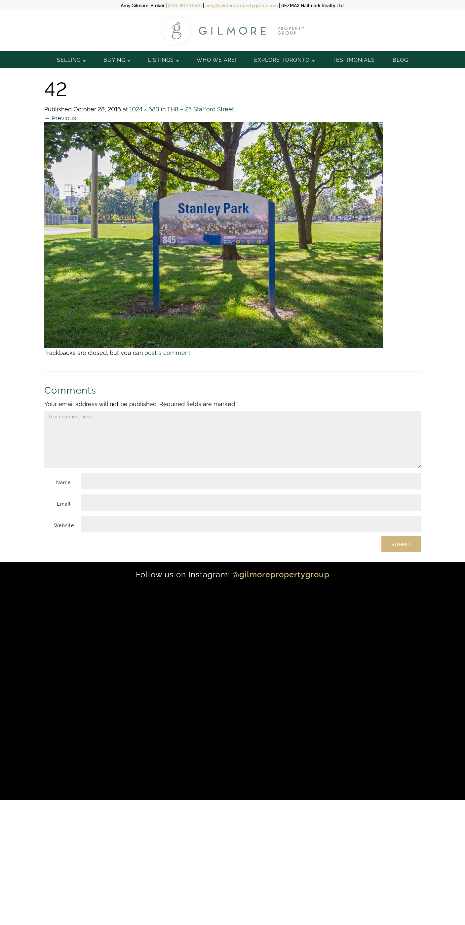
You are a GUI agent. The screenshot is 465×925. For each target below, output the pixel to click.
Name (65, 482)
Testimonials (353, 59)
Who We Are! (217, 59)
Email (65, 503)
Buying (116, 59)
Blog (400, 59)
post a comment (167, 352)
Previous (60, 117)
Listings (163, 59)
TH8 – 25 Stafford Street (200, 108)
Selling (71, 59)
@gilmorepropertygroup (280, 573)
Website (64, 525)
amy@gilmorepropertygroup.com (241, 5)
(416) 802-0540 (185, 5)
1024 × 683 (144, 108)
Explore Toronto (284, 59)
